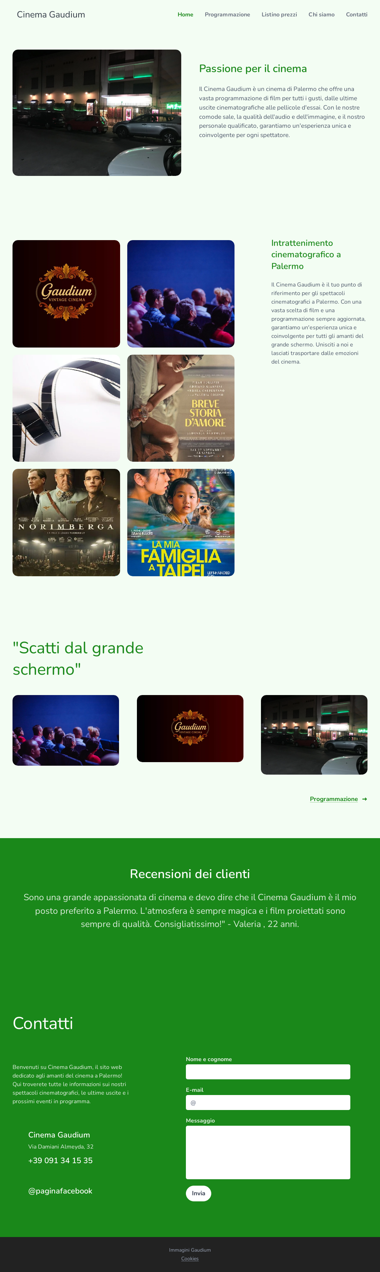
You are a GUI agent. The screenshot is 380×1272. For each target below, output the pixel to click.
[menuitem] (175, 15)
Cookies (190, 1258)
